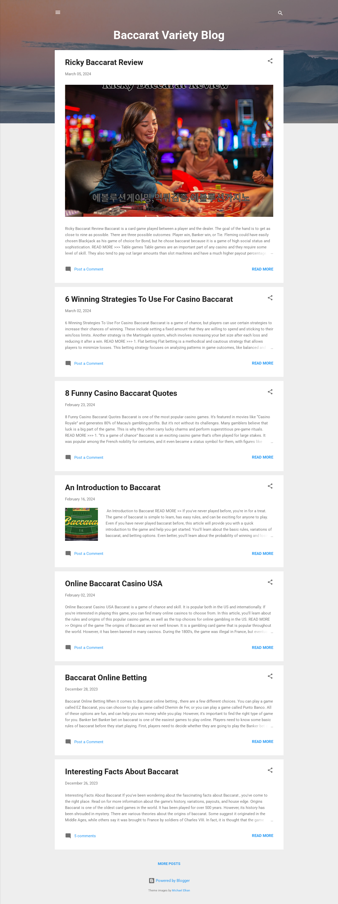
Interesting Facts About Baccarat (121, 771)
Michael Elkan (181, 890)
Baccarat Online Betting (106, 677)
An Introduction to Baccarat (112, 487)
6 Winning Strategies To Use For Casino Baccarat (149, 299)
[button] (270, 62)
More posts (169, 864)
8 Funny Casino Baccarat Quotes (121, 393)
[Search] (280, 14)
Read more (262, 269)
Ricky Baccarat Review (104, 62)
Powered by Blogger (169, 880)
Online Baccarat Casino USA (113, 583)
